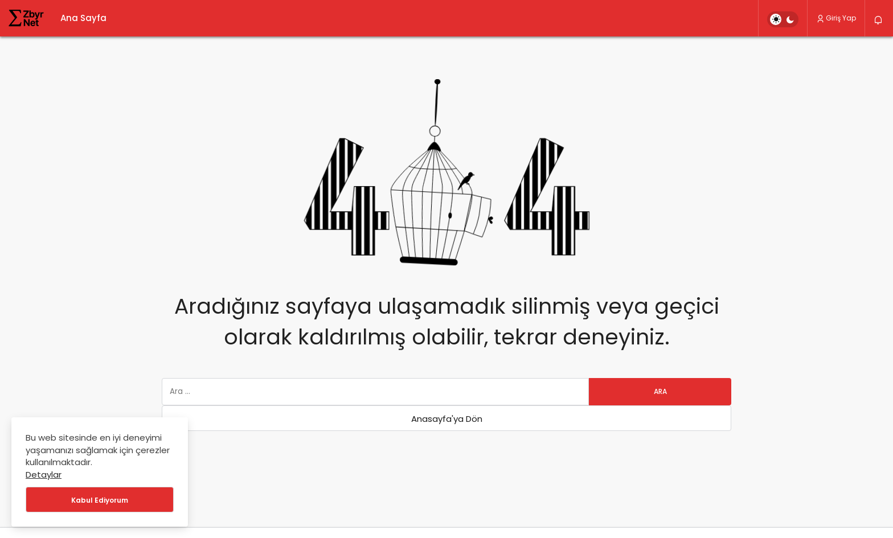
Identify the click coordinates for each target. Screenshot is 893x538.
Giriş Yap (836, 18)
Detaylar (44, 474)
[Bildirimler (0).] (879, 20)
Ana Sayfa (83, 18)
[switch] (782, 19)
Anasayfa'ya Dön (446, 419)
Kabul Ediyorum (99, 500)
